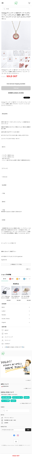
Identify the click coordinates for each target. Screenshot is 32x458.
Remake (4, 314)
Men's (3, 307)
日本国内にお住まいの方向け (16, 92)
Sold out (16, 88)
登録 (28, 429)
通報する (28, 269)
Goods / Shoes (6, 318)
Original (4, 322)
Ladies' (3, 311)
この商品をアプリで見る (16, 264)
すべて (4, 278)
